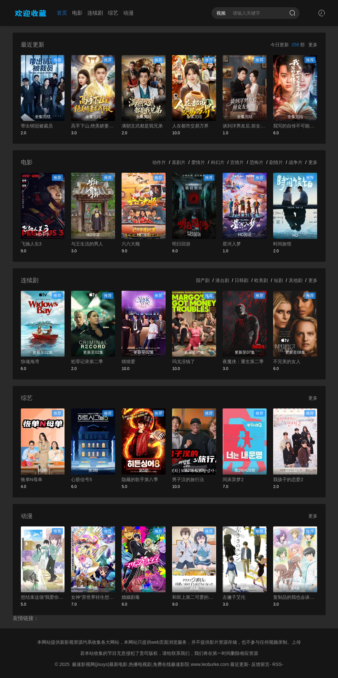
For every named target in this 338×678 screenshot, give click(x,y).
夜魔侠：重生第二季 (243, 361)
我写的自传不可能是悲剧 (295, 125)
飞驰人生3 (31, 243)
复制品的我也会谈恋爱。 (295, 597)
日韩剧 (241, 280)
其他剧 (295, 280)
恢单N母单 (31, 479)
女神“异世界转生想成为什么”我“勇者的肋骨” (93, 597)
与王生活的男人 (87, 243)
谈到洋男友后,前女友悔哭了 (245, 125)
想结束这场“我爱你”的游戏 (43, 597)
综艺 (113, 13)
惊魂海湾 (30, 361)
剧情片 (276, 162)
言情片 (237, 162)
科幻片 (218, 162)
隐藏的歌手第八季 (140, 479)
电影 (77, 13)
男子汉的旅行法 (188, 479)
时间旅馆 (282, 243)
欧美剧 (261, 280)
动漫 (128, 13)
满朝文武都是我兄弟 (142, 125)
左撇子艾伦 (234, 597)
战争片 (295, 162)
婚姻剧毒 (131, 597)
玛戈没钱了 (183, 361)
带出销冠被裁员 (37, 125)
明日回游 (181, 243)
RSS (277, 664)
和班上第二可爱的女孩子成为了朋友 (194, 597)
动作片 (159, 162)
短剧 (278, 280)
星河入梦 (232, 243)
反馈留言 (260, 664)
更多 (312, 44)
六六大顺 (131, 243)
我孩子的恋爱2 (288, 479)
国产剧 (203, 280)
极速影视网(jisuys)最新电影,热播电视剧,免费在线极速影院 (130, 664)
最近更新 (239, 664)
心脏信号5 (81, 479)
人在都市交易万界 (190, 125)
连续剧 (95, 13)
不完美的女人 (287, 361)
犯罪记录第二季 (87, 361)
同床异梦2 (233, 479)
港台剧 (222, 280)
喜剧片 (178, 162)
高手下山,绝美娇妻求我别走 (93, 125)
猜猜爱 (128, 361)
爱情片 (198, 162)
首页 (62, 13)
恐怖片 (256, 162)
